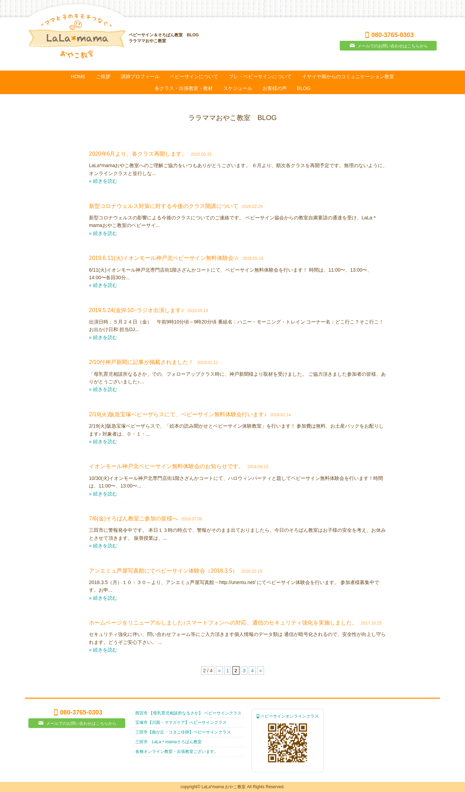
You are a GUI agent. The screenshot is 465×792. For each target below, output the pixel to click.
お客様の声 (275, 88)
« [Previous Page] (219, 670)
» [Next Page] (260, 670)
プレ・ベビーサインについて (260, 76)
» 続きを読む (103, 181)
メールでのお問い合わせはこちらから (388, 45)
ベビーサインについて (194, 76)
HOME (78, 76)
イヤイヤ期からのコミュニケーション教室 (348, 76)
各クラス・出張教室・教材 (184, 88)
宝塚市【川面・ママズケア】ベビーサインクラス (181, 722)
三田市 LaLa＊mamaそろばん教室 (168, 741)
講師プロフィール (140, 76)
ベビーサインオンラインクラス (288, 716)
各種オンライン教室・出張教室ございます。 (176, 751)
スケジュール (237, 88)
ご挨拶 (103, 76)
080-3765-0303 (388, 34)
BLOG (304, 88)
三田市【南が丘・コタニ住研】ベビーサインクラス (183, 732)
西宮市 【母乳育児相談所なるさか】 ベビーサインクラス (188, 713)
